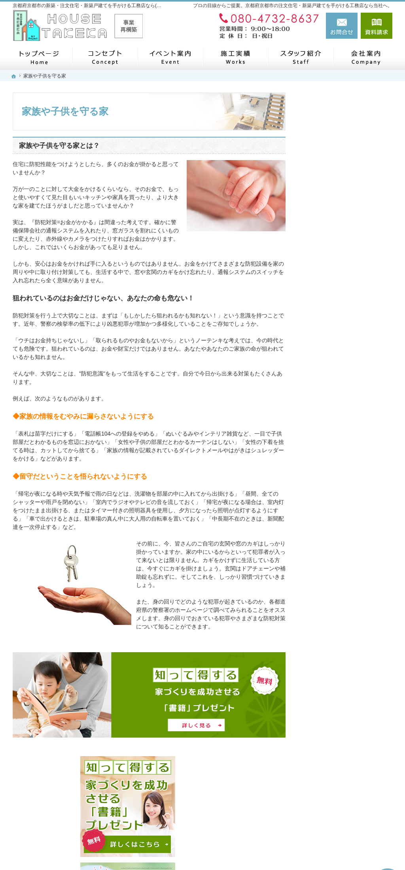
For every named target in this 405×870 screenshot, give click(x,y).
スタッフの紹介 (329, 538)
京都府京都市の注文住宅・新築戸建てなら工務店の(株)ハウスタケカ (277, 849)
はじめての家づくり (335, 446)
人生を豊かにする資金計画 (343, 354)
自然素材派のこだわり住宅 (343, 409)
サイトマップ (326, 630)
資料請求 (376, 26)
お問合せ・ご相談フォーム (344, 812)
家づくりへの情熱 (332, 519)
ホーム (318, 273)
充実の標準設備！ (332, 428)
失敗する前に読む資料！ (340, 556)
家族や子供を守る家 (335, 464)
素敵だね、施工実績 (335, 391)
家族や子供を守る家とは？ (59, 145)
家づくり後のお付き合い (340, 482)
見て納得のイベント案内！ (343, 317)
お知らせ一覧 (326, 593)
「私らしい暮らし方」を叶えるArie (349, 295)
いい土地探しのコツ (335, 335)
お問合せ (342, 26)
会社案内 (321, 501)
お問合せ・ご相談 (332, 575)
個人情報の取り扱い (335, 611)
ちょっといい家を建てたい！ (346, 372)
